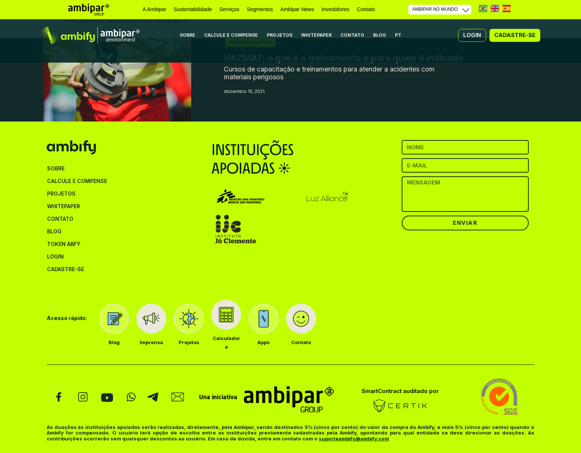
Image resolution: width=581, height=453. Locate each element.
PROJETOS (279, 35)
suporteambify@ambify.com (354, 439)
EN (495, 8)
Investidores (335, 9)
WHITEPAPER (316, 35)
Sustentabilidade (193, 9)
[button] (472, 35)
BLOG (379, 35)
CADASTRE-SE (65, 269)
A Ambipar (154, 9)
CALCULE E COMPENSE (231, 35)
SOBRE (187, 35)
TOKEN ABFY (63, 244)
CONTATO (352, 35)
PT (483, 8)
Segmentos (260, 9)
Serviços (229, 9)
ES (506, 8)
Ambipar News (297, 9)
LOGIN (55, 256)
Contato (366, 9)
